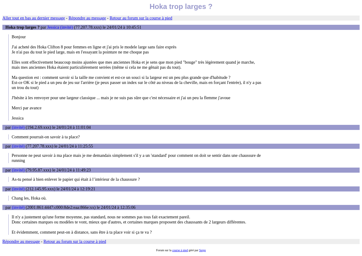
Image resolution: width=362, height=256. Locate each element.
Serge (202, 250)
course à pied (180, 250)
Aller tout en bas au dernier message (33, 18)
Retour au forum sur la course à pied (141, 18)
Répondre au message (87, 18)
